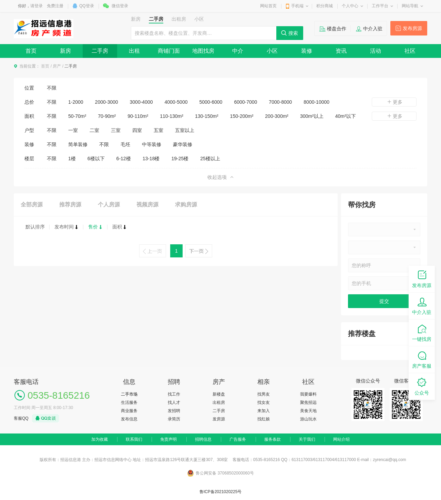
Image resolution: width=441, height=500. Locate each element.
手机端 (297, 5)
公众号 (421, 386)
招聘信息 (203, 439)
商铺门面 (169, 51)
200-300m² (276, 116)
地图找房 (203, 51)
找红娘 (263, 419)
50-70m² (77, 116)
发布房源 (412, 28)
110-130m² (171, 116)
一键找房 (421, 332)
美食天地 (308, 410)
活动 (375, 51)
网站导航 (410, 5)
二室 (94, 130)
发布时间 (66, 226)
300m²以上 (312, 116)
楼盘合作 (336, 28)
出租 (134, 51)
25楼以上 (210, 158)
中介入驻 (372, 28)
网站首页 (268, 5)
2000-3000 (106, 102)
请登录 (36, 5)
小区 (272, 51)
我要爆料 (308, 394)
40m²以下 (345, 116)
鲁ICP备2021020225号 (220, 491)
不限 (52, 88)
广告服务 (237, 439)
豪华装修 (182, 144)
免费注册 (55, 5)
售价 (95, 226)
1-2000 (75, 102)
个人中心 (350, 5)
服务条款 (272, 439)
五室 (158, 130)
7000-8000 (280, 102)
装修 (306, 51)
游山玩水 (308, 419)
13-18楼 (151, 158)
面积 (119, 226)
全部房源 (32, 204)
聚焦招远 (308, 402)
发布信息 (129, 419)
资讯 (341, 51)
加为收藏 (99, 439)
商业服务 (129, 410)
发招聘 (174, 410)
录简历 (174, 419)
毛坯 (125, 144)
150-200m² (242, 116)
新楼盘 (219, 394)
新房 (65, 51)
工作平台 (380, 5)
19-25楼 (179, 158)
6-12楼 (123, 158)
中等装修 (151, 144)
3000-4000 (141, 102)
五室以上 (184, 130)
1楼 (72, 158)
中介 (237, 51)
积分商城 (324, 5)
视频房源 (147, 204)
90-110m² (137, 116)
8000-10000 (316, 102)
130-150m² (206, 116)
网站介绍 (341, 439)
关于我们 (307, 439)
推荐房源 (70, 204)
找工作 (174, 394)
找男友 (263, 394)
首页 (31, 51)
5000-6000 (210, 102)
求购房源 (186, 204)
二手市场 (129, 394)
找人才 (174, 402)
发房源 (219, 419)
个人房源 (109, 204)
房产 (57, 66)
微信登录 (120, 5)
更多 (394, 102)
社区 (410, 51)
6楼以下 (96, 158)
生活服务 (129, 402)
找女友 (263, 402)
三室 (116, 130)
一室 (73, 130)
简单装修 (78, 144)
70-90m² (107, 116)
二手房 (100, 51)
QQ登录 (86, 5)
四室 (137, 130)
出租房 (219, 402)
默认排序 (35, 226)
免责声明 (168, 439)
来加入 (263, 410)
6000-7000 (245, 102)
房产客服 (421, 359)
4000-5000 (176, 102)
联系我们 (134, 439)
